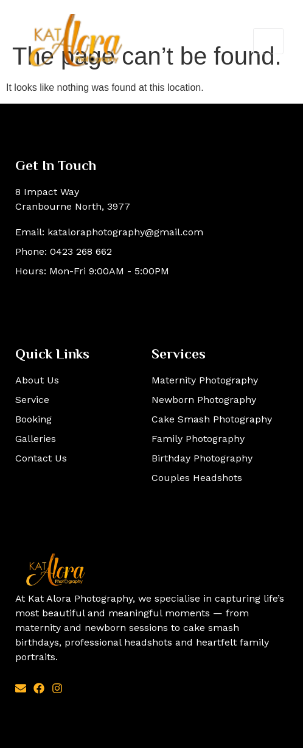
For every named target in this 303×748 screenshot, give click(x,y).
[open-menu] (268, 41)
